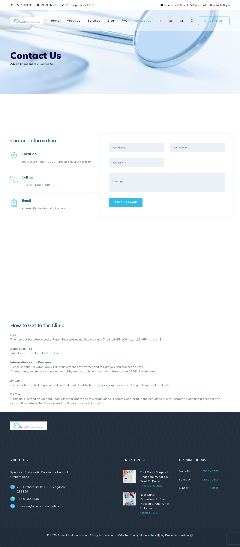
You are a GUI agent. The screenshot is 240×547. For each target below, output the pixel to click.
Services (94, 20)
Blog (111, 20)
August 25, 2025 (149, 512)
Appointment (214, 20)
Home (55, 20)
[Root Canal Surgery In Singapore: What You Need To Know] (130, 479)
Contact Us (143, 20)
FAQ (125, 20)
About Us (73, 20)
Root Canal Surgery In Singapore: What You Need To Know (155, 476)
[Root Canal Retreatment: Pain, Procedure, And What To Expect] (130, 503)
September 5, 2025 (151, 485)
